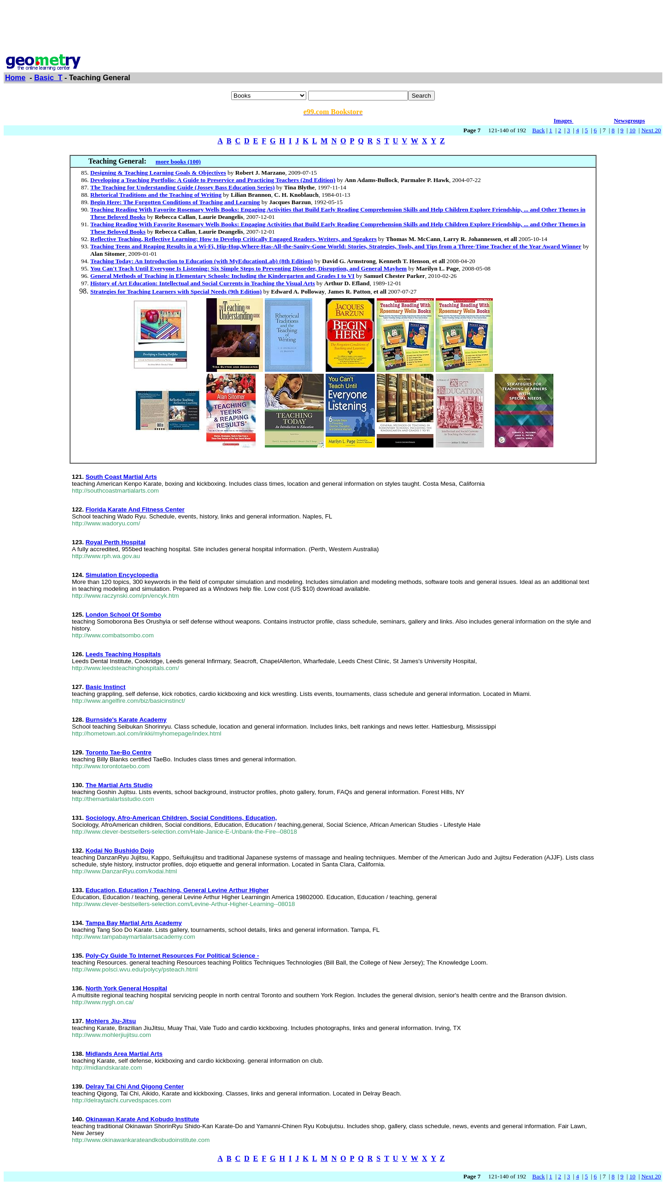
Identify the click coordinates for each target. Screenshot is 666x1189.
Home (15, 78)
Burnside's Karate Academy (126, 719)
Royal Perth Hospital (116, 542)
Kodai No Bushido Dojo (120, 850)
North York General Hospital (126, 988)
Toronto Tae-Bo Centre (119, 752)
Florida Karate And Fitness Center (135, 509)
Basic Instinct (106, 686)
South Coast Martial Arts (121, 476)
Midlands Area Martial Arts (124, 1053)
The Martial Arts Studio (119, 785)
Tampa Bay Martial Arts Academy (134, 922)
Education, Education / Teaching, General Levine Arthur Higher (177, 890)
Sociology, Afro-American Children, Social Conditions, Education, (181, 817)
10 (632, 130)
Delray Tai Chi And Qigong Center (135, 1086)
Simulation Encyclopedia (122, 574)
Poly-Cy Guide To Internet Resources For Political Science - (172, 955)
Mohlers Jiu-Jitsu (111, 1021)
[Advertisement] (333, 24)
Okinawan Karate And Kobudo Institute (142, 1119)
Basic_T (48, 78)
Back (538, 130)
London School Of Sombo (123, 614)
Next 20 (651, 130)
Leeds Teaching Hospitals (123, 654)
